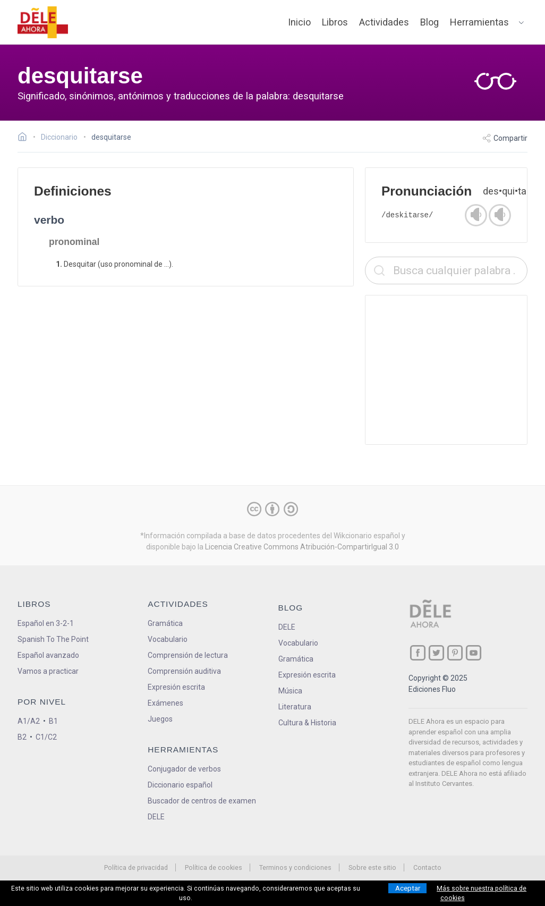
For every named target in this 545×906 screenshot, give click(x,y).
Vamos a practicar (48, 671)
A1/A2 (29, 721)
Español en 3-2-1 (46, 623)
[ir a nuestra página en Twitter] (436, 652)
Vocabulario (168, 639)
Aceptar (407, 888)
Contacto (427, 867)
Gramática (165, 623)
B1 (53, 721)
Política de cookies (213, 867)
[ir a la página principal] (43, 22)
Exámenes (165, 703)
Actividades (384, 22)
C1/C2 (46, 737)
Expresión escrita (176, 687)
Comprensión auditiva (184, 671)
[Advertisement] (446, 369)
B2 (22, 737)
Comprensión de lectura (188, 655)
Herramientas (479, 22)
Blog (429, 22)
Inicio (299, 22)
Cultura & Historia (307, 722)
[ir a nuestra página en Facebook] (417, 652)
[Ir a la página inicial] (25, 138)
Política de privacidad (136, 867)
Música (290, 691)
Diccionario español (180, 785)
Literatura (294, 706)
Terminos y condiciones (295, 867)
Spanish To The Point (53, 639)
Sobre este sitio (372, 867)
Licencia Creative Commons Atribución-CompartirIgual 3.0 (302, 547)
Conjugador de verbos (184, 769)
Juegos (160, 719)
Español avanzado (48, 655)
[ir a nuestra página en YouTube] (473, 652)
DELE (286, 627)
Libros (335, 22)
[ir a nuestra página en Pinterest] (455, 652)
